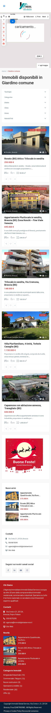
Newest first (8, 118)
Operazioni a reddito (11, 686)
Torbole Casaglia (12, 337)
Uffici (5, 693)
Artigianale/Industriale (12, 675)
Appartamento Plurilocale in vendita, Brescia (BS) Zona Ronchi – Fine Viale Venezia (23, 220)
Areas (6, 113)
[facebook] (8, 570)
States (6, 102)
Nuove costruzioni (10, 682)
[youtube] (20, 570)
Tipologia (7, 92)
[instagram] (27, 570)
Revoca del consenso (30, 711)
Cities (6, 108)
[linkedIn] (14, 570)
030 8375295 (13, 543)
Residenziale (8, 690)
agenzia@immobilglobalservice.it (20, 546)
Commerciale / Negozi (12, 679)
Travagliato (10, 399)
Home (4, 71)
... (32, 169)
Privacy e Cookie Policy (13, 711)
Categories (8, 97)
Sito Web (11, 550)
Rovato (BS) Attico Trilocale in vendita (24, 158)
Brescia (14, 152)
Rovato (8, 152)
